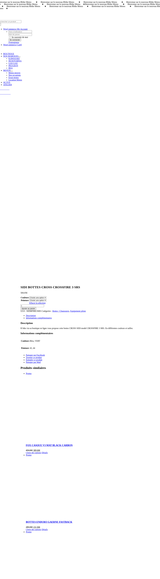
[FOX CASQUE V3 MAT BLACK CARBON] (92, 225)
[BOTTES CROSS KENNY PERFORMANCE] (92, 383)
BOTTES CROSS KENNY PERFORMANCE (50, 422)
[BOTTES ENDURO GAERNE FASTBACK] (92, 305)
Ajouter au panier (28, 127)
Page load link (7, 577)
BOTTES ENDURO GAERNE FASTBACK (49, 340)
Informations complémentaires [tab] (39, 136)
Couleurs (25, 116)
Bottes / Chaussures (60, 130)
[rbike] (67, 527)
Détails (45, 271)
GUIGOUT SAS (68, 568)
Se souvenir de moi (18, 37)
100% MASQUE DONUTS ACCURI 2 (46, 503)
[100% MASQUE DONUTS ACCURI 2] (92, 465)
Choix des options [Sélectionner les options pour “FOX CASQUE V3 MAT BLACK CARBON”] (33, 271)
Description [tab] (31, 134)
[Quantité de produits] (32, 124)
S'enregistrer (13, 42)
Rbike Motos (25, 568)
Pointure (25, 119)
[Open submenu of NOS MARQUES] (19, 56)
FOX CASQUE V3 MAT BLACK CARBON (49, 263)
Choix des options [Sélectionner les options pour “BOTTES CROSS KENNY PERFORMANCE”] (33, 430)
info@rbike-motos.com (13, 563)
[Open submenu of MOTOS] (12, 71)
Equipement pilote (78, 130)
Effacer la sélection (37, 121)
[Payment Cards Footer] (80, 574)
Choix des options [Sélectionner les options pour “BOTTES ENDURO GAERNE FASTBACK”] (33, 348)
